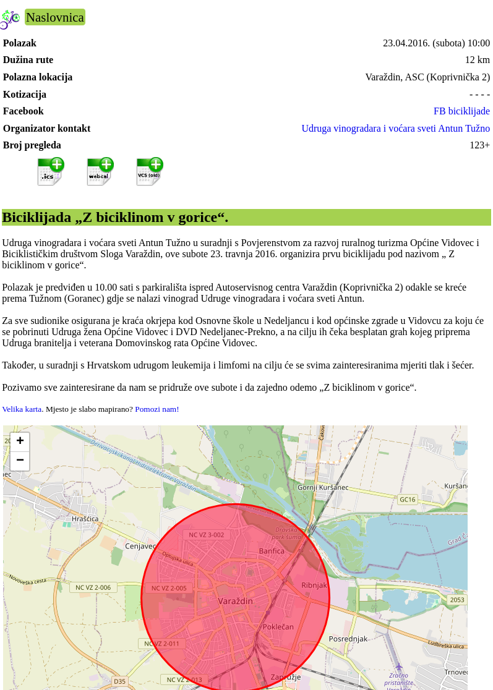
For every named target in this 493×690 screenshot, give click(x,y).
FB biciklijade (462, 111)
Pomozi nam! (157, 409)
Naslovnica (55, 17)
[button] (20, 442)
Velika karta (21, 409)
